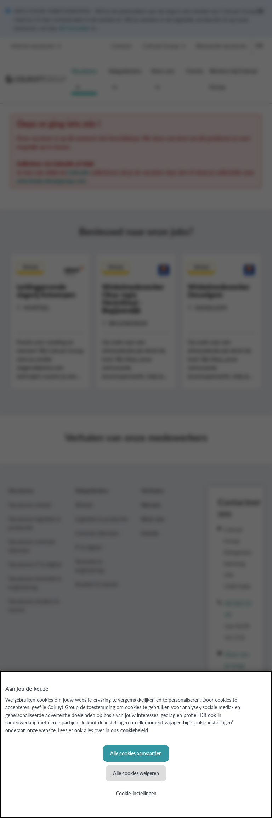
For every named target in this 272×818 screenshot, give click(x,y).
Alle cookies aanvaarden (136, 753)
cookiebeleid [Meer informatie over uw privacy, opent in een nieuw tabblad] (134, 730)
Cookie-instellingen (136, 793)
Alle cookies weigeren (136, 773)
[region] (136, 744)
